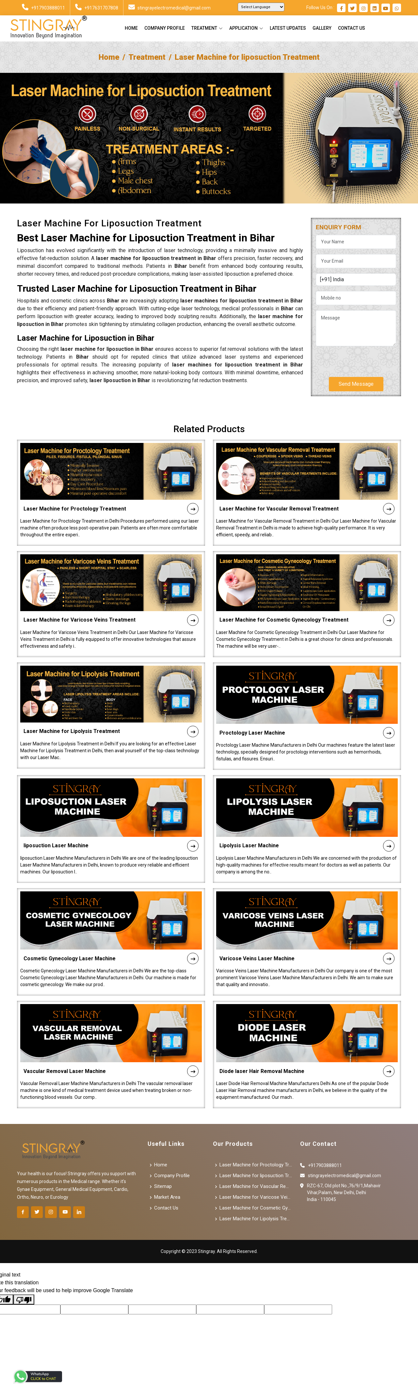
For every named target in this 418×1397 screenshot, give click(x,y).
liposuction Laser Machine (111, 826)
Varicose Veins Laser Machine (306, 939)
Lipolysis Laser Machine (306, 826)
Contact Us (351, 28)
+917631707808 (96, 7)
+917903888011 (43, 7)
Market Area (167, 1197)
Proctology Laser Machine (306, 713)
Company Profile (164, 28)
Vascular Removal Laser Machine (111, 1052)
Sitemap (163, 1186)
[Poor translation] (23, 1299)
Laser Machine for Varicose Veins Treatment (111, 601)
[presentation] (365, 359)
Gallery (322, 28)
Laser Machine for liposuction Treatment (255, 1175)
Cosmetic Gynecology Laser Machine (111, 939)
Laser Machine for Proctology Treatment (111, 489)
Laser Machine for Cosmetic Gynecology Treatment (306, 601)
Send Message (356, 384)
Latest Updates (288, 28)
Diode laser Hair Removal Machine (306, 1052)
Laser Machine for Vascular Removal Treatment (306, 489)
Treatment (147, 57)
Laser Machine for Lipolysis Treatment (111, 712)
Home (131, 28)
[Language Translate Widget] (261, 7)
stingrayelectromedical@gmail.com (169, 7)
